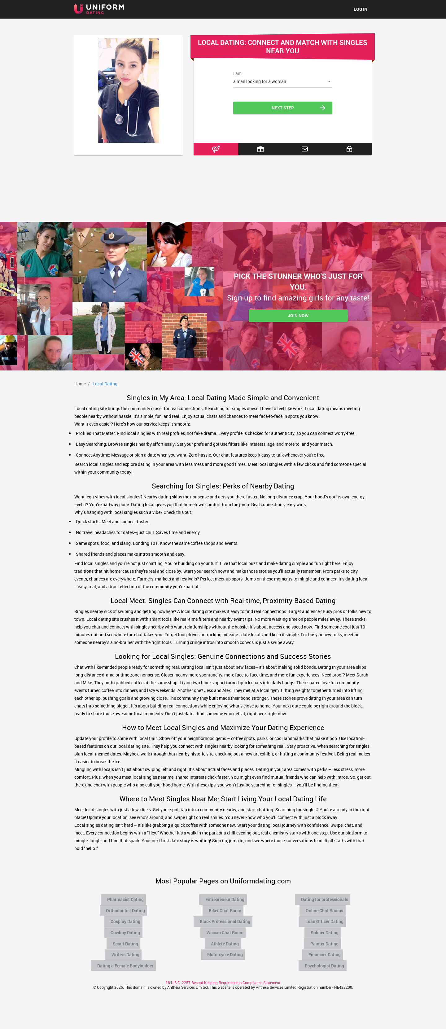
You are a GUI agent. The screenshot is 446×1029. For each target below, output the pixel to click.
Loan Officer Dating (325, 919)
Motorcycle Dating (225, 950)
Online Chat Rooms (325, 909)
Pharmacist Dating (126, 899)
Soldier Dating (325, 929)
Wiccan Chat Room (225, 929)
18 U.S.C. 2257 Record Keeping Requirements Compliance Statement (223, 976)
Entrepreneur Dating (225, 899)
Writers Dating (126, 950)
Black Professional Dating (225, 919)
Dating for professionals (325, 899)
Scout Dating (126, 940)
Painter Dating (325, 940)
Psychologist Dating (325, 960)
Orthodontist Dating (126, 909)
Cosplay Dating (126, 919)
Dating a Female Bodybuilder (126, 960)
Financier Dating (325, 950)
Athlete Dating (225, 940)
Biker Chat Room (225, 909)
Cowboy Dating (126, 929)
